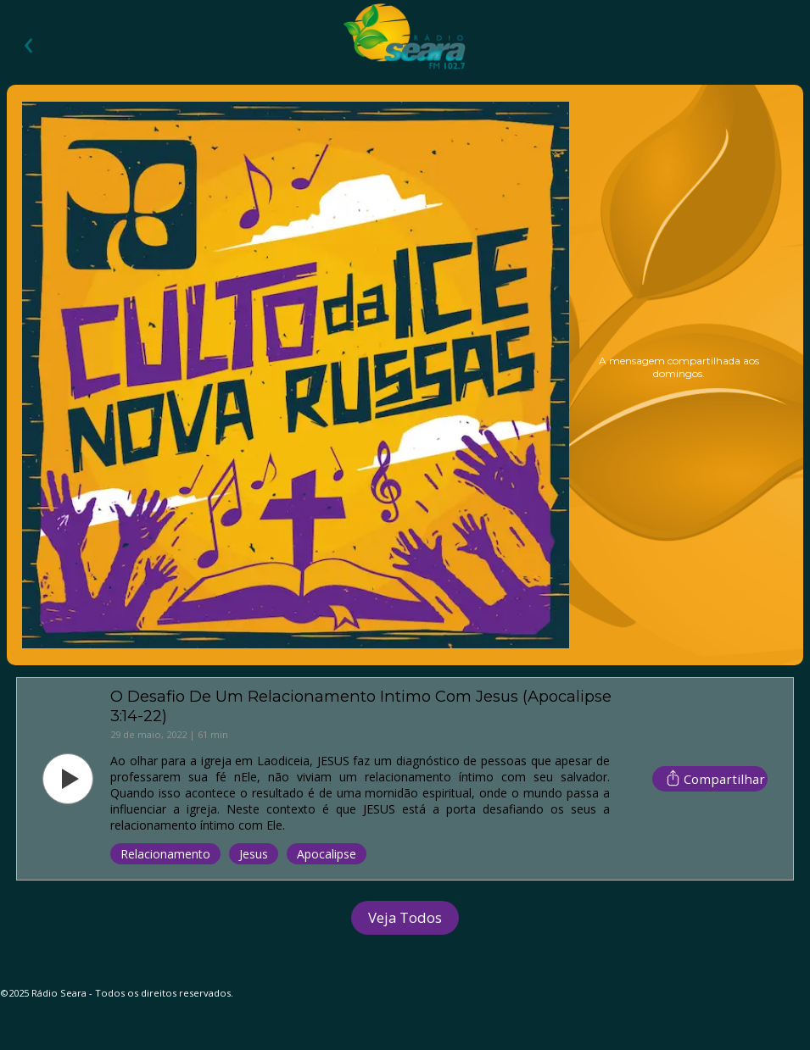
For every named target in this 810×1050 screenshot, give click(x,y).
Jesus (253, 854)
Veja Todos (405, 917)
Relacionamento (165, 854)
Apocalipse (326, 854)
